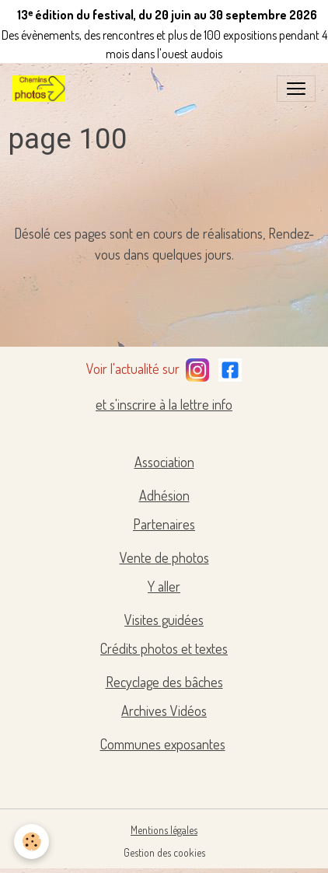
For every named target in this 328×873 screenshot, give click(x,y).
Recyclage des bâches (164, 681)
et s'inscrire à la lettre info (164, 404)
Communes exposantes (162, 744)
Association (164, 461)
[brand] (42, 88)
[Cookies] (31, 841)
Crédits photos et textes (164, 648)
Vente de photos (164, 557)
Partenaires (164, 524)
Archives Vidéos (164, 710)
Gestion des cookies (164, 852)
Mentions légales (164, 829)
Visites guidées (164, 619)
